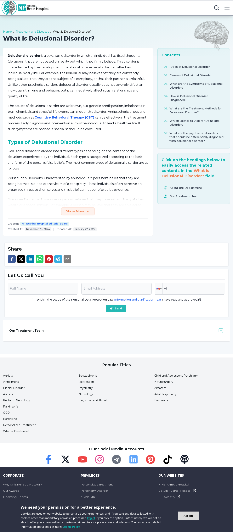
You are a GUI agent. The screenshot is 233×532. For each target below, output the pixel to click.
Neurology (86, 394)
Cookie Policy (71, 527)
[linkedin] (30, 259)
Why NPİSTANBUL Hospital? (22, 484)
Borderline (10, 419)
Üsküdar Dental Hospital (177, 491)
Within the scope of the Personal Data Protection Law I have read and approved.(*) (119, 299)
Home (7, 31)
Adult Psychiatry (165, 394)
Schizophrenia (88, 375)
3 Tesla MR (88, 497)
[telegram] (58, 259)
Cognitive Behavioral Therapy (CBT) (64, 117)
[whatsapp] (39, 259)
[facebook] (12, 259)
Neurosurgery (163, 382)
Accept (188, 516)
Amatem (160, 388)
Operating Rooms (15, 497)
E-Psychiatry (169, 497)
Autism (8, 394)
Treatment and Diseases (32, 31)
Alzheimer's (11, 382)
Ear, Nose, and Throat (93, 400)
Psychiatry (86, 388)
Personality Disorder (94, 490)
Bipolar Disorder (14, 388)
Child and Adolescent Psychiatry (176, 375)
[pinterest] (49, 259)
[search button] (216, 7)
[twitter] (21, 259)
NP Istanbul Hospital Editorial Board (45, 223)
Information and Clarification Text (137, 299)
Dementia (161, 400)
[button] (158, 288)
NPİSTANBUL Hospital (173, 484)
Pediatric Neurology (16, 400)
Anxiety (8, 375)
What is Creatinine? (16, 431)
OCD (6, 412)
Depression (86, 382)
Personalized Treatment (19, 425)
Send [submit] (116, 308)
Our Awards (11, 490)
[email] (67, 259)
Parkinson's (10, 406)
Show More (78, 211)
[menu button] (227, 7)
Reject (91, 518)
